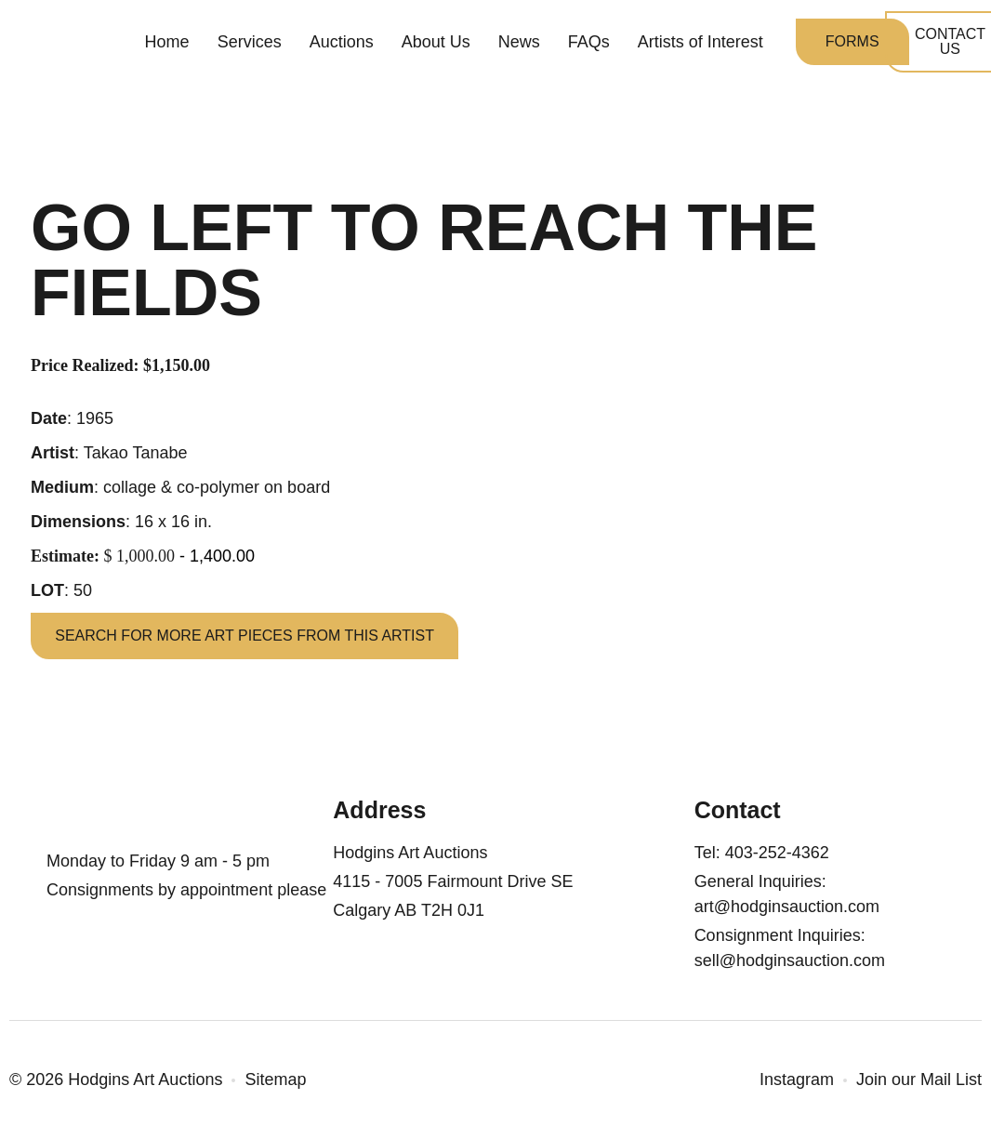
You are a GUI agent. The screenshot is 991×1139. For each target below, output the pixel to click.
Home (167, 46)
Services (250, 46)
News (519, 46)
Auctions (342, 46)
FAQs (589, 46)
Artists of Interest (700, 46)
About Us (436, 46)
